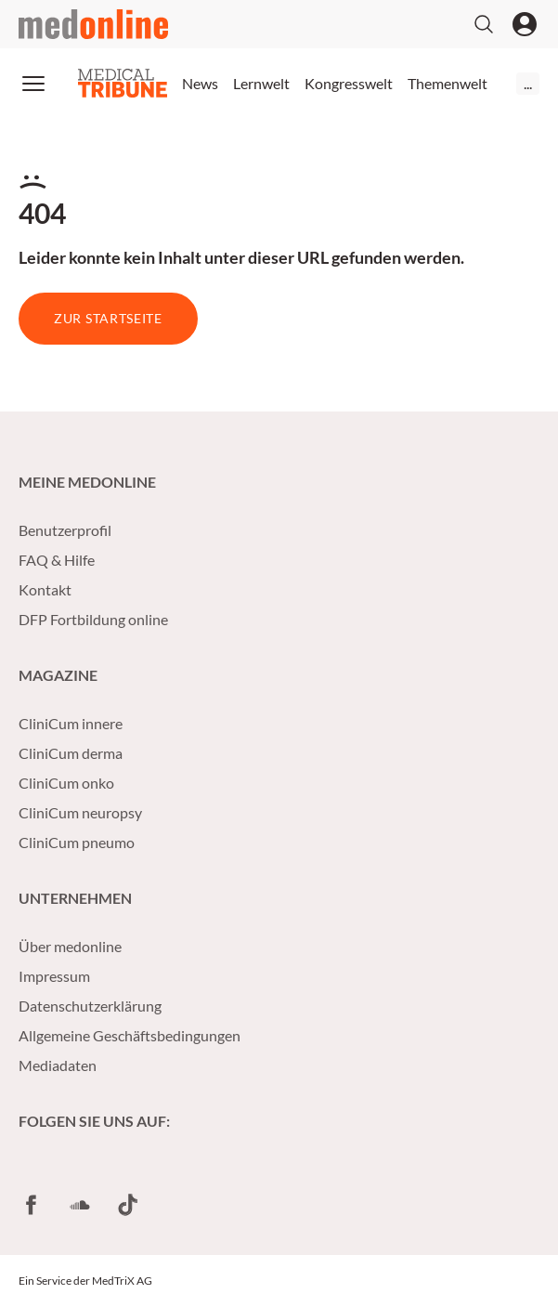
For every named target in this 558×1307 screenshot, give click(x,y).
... (528, 83)
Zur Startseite (108, 318)
